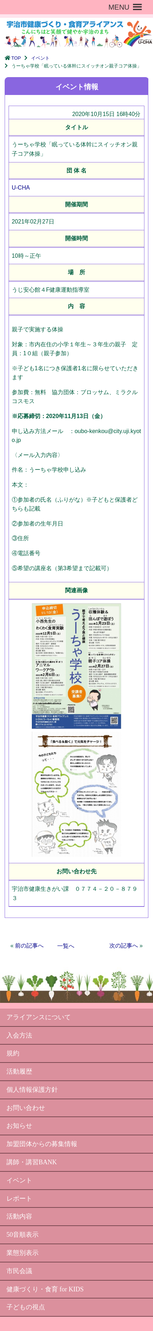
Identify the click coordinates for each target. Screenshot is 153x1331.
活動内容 (19, 1216)
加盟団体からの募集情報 (41, 1143)
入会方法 (19, 1035)
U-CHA (21, 188)
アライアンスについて (38, 1017)
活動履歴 (19, 1071)
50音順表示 (22, 1234)
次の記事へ (123, 946)
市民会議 (19, 1271)
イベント (40, 58)
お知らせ (19, 1125)
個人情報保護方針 (32, 1089)
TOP (16, 58)
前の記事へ (29, 946)
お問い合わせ (25, 1107)
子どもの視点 (25, 1307)
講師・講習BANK (31, 1162)
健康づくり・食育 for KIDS (45, 1289)
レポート (19, 1198)
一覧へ (65, 946)
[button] (118, 7)
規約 (12, 1053)
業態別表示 (22, 1252)
